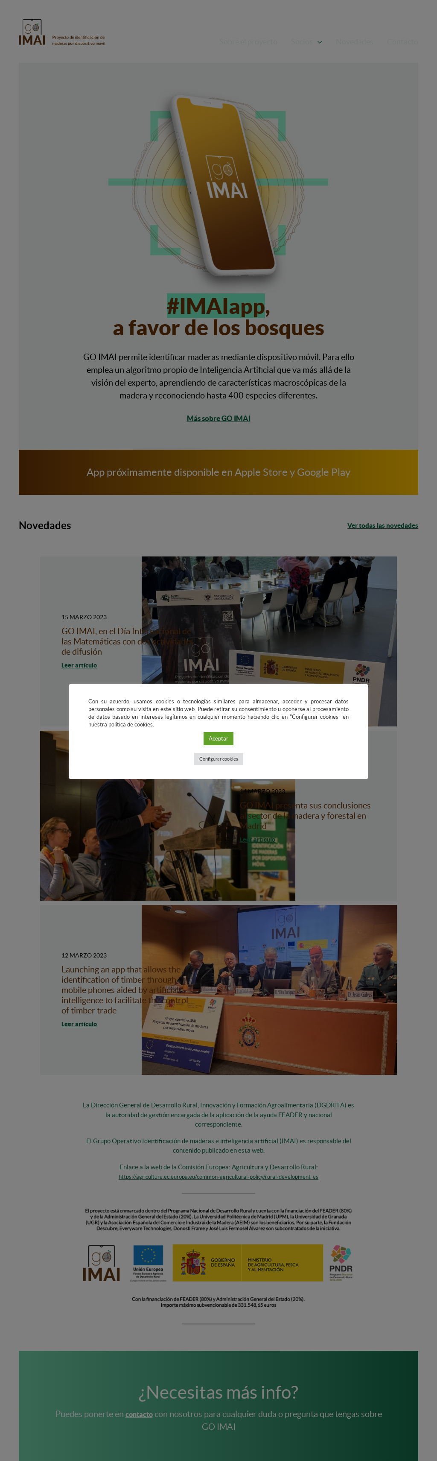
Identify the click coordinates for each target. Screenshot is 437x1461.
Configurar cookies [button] (218, 758)
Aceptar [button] (218, 738)
